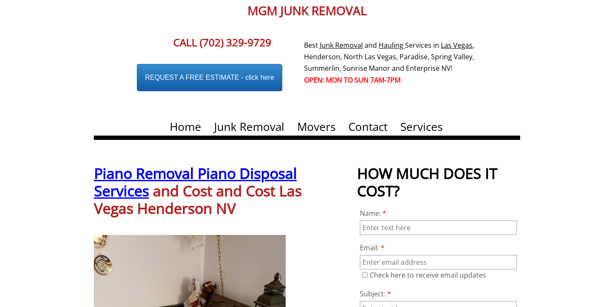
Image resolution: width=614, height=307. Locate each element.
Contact (368, 126)
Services (421, 126)
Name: (373, 213)
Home (185, 126)
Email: (372, 247)
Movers (316, 126)
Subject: (375, 293)
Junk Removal (249, 126)
